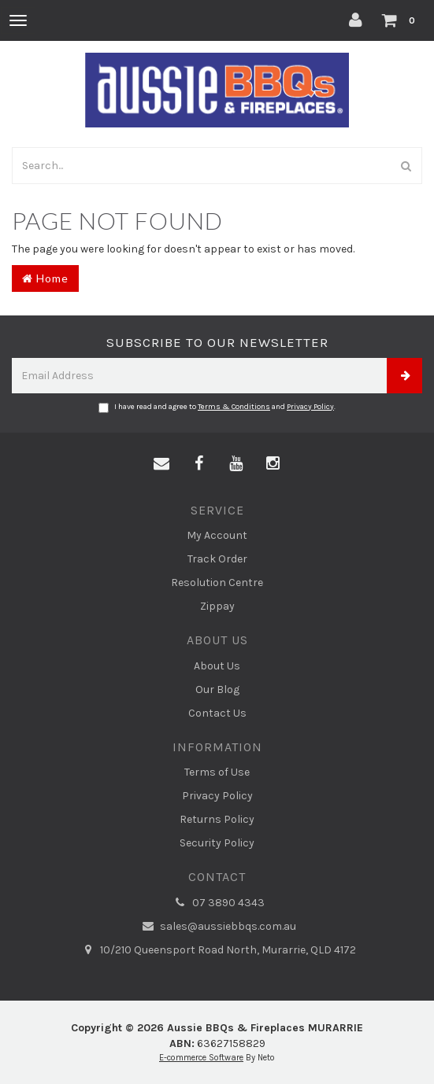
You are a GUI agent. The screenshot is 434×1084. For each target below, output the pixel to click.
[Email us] (161, 464)
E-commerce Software (201, 1058)
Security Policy (217, 843)
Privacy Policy (310, 406)
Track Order (217, 559)
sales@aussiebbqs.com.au (217, 927)
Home (45, 278)
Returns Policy (217, 819)
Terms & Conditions (234, 406)
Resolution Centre (217, 582)
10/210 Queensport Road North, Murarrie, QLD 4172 (217, 950)
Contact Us (217, 713)
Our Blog (217, 689)
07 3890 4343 (217, 903)
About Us (217, 666)
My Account (217, 535)
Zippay (217, 606)
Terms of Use (217, 772)
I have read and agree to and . (217, 407)
